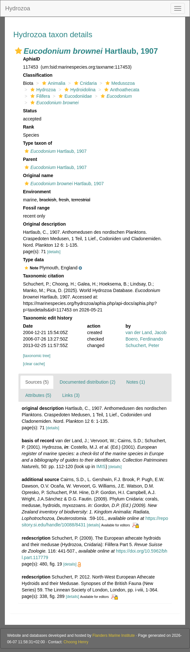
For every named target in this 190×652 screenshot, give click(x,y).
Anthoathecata (121, 89)
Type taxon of (37, 143)
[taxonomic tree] (36, 356)
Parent (30, 159)
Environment (37, 191)
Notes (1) (135, 382)
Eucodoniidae (74, 96)
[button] (18, 51)
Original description (44, 224)
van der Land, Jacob (146, 332)
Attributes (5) (38, 395)
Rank (28, 126)
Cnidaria (85, 83)
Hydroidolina (79, 89)
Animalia (52, 83)
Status (30, 110)
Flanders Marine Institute (114, 635)
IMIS (101, 466)
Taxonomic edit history (47, 317)
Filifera (39, 96)
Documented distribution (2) (87, 382)
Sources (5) (37, 382)
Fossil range (36, 207)
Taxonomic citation (43, 275)
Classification (37, 75)
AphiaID (31, 59)
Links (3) (71, 395)
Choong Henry (75, 642)
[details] (54, 252)
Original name (38, 175)
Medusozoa (119, 83)
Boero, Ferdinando (144, 339)
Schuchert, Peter (142, 345)
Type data (33, 259)
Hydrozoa (17, 8)
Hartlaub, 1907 (55, 151)
